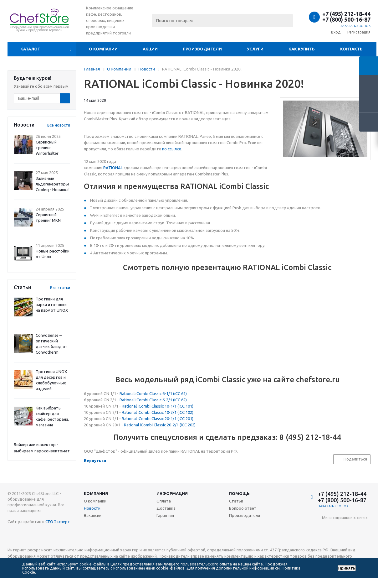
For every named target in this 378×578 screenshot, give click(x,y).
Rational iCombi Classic (145, 425)
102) (189, 412)
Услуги (255, 49)
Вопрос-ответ (243, 508)
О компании (103, 49)
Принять (346, 568)
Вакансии (92, 515)
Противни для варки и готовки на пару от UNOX (52, 304)
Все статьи (60, 288)
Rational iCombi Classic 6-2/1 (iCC (150, 400)
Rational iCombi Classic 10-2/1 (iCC (153, 412)
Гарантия (165, 515)
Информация (172, 493)
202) (191, 425)
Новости (92, 508)
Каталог (30, 49)
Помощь (239, 493)
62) (183, 400)
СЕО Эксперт (57, 521)
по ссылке (171, 149)
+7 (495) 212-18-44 (346, 14)
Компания (96, 493)
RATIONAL (113, 167)
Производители (202, 49)
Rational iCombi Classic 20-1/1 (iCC (153, 418)
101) (189, 406)
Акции (150, 49)
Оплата (163, 501)
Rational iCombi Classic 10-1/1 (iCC (153, 406)
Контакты (352, 49)
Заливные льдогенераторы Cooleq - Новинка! (52, 184)
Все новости (58, 125)
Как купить (302, 49)
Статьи (236, 501)
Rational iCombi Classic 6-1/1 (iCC (150, 393)
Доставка (166, 508)
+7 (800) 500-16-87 (346, 19)
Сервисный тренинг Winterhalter (47, 147)
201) (189, 418)
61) (183, 393)
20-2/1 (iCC (176, 425)
